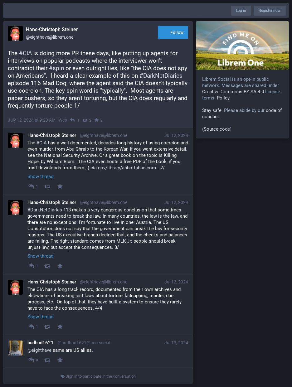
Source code (217, 129)
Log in (241, 10)
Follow (173, 33)
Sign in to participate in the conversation (98, 376)
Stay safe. (212, 110)
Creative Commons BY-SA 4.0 (233, 91)
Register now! (270, 10)
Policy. (224, 98)
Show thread (40, 176)
